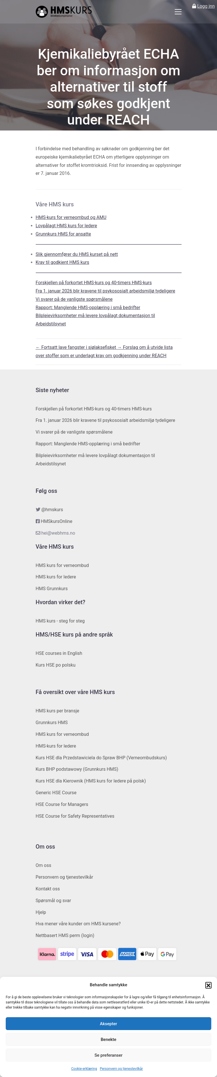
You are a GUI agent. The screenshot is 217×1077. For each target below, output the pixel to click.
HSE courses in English (59, 653)
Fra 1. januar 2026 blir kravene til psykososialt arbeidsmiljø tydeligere (105, 291)
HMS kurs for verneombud (62, 565)
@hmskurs (52, 509)
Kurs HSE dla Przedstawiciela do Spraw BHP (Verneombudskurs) (101, 757)
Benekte (108, 1039)
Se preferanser (108, 1055)
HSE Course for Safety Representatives (75, 816)
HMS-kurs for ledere (56, 746)
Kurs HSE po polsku (56, 665)
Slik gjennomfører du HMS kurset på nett (77, 254)
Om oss (43, 865)
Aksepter (108, 1023)
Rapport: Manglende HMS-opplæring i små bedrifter (88, 307)
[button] (208, 985)
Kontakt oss (48, 889)
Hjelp (41, 912)
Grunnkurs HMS (52, 722)
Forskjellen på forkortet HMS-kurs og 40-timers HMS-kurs (94, 282)
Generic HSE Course (56, 792)
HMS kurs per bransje (57, 711)
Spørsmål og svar (53, 900)
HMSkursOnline (56, 521)
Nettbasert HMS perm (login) (65, 935)
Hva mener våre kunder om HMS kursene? (78, 923)
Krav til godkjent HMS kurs (62, 262)
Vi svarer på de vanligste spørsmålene (74, 299)
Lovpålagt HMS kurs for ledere (66, 225)
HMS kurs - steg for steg (60, 621)
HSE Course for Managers (62, 804)
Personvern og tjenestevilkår (121, 1069)
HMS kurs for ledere (56, 577)
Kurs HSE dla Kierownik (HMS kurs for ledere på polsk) (91, 781)
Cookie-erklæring (84, 1069)
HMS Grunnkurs (52, 588)
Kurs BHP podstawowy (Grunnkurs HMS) (77, 769)
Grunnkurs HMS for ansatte (63, 234)
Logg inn (206, 6)
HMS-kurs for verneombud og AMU (71, 217)
